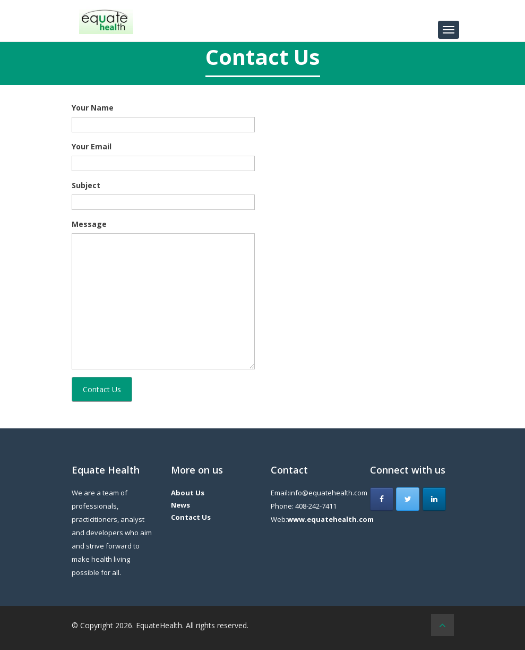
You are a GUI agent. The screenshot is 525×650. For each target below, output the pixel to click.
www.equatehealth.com (330, 519)
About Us (187, 492)
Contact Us (191, 517)
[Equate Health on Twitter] (407, 499)
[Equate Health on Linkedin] (434, 499)
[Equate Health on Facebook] (381, 499)
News (180, 505)
